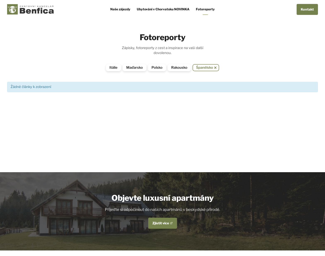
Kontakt (307, 9)
